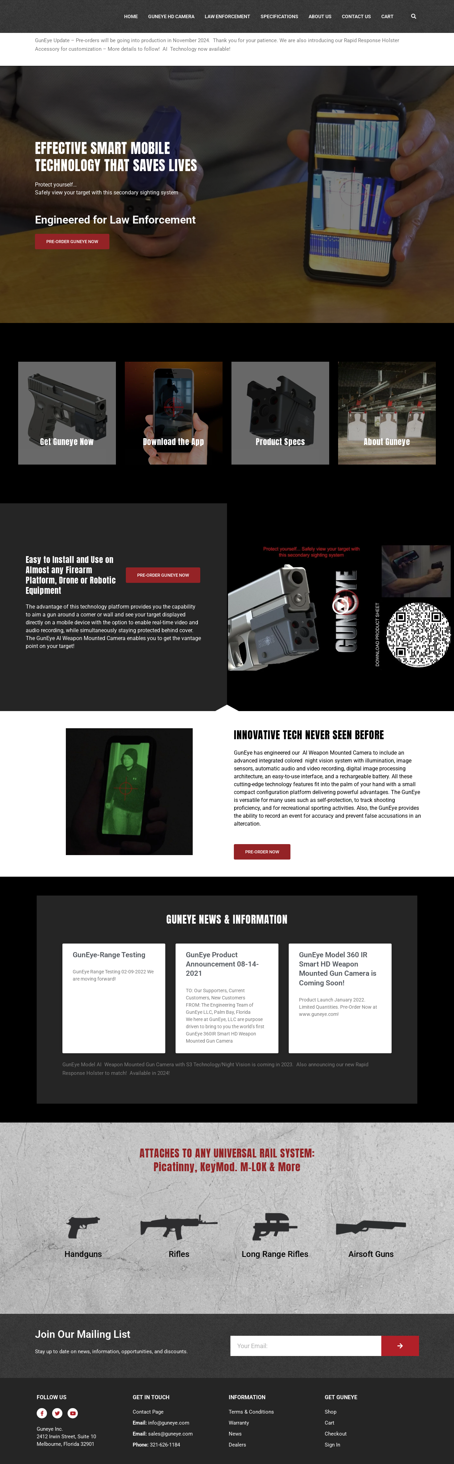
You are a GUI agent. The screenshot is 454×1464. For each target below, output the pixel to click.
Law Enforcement (227, 16)
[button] (413, 16)
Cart (387, 16)
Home (131, 16)
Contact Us (356, 16)
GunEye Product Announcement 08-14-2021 (222, 964)
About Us (320, 16)
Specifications (279, 16)
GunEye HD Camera (171, 16)
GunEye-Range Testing (109, 955)
